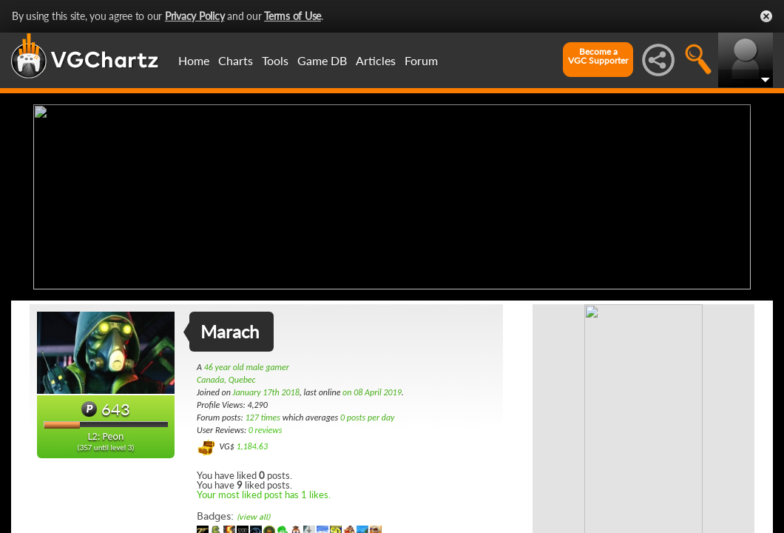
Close (766, 16)
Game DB (322, 60)
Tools (275, 60)
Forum (421, 60)
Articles (376, 60)
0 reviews (266, 430)
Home (193, 60)
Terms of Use (292, 16)
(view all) (253, 517)
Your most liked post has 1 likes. (264, 494)
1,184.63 (252, 446)
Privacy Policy (195, 16)
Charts (235, 60)
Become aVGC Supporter (598, 56)
